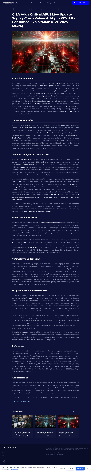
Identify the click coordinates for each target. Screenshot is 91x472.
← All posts (55, 9)
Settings (62, 468)
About (42, 3)
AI (58, 452)
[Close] (87, 468)
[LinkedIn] (3, 461)
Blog (49, 3)
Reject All (70, 468)
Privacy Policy (49, 452)
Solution (34, 3)
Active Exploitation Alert (21, 9)
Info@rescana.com (6, 459)
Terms (55, 452)
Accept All (80, 468)
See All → (76, 411)
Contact (56, 3)
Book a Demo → (80, 3)
